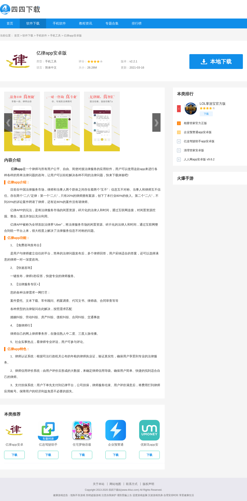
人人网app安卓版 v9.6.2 (199, 159)
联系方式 (131, 483)
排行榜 (137, 23)
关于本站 (98, 483)
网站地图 (115, 483)
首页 (10, 23)
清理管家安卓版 (194, 150)
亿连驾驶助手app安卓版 (199, 141)
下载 (206, 113)
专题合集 (112, 23)
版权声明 (148, 483)
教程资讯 (85, 23)
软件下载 (33, 23)
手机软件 (59, 23)
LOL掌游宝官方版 (213, 103)
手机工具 (55, 35)
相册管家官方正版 (195, 123)
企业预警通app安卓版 (198, 132)
